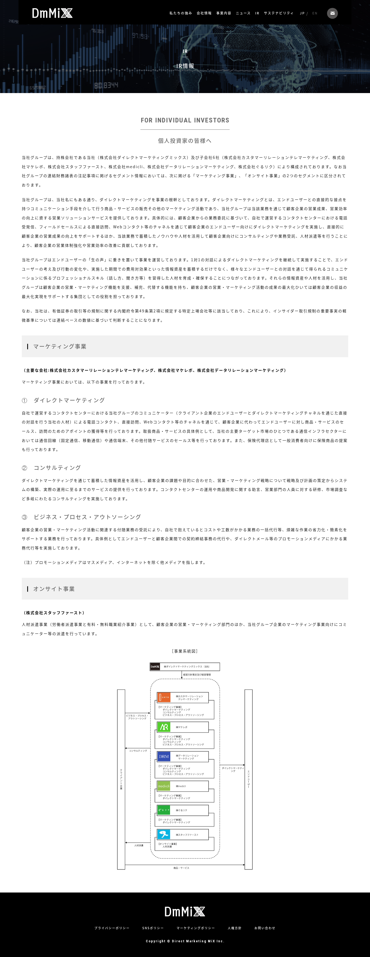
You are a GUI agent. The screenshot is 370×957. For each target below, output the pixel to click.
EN (315, 13)
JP (302, 13)
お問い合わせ (332, 13)
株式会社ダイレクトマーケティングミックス (52, 13)
